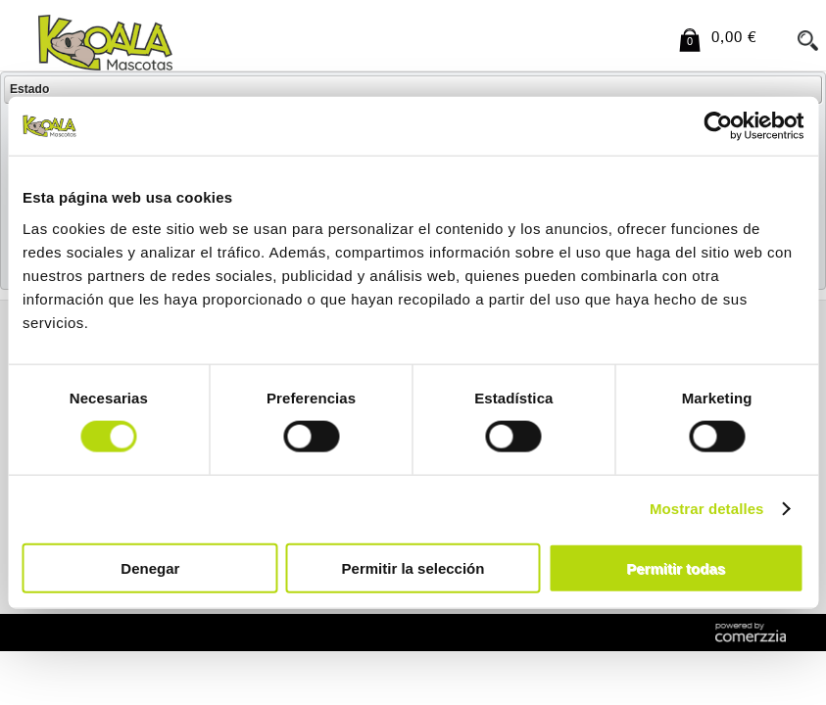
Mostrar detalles (707, 508)
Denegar (150, 567)
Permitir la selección (413, 567)
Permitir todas (675, 567)
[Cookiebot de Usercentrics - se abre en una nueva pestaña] (717, 126)
